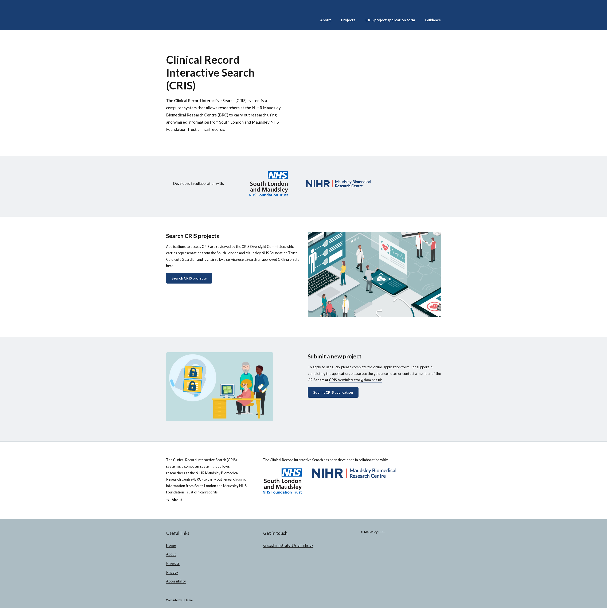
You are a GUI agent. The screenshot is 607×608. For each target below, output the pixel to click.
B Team (188, 600)
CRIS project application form (390, 20)
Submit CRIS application (333, 392)
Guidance (433, 20)
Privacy (172, 572)
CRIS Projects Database (193, 15)
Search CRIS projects (189, 278)
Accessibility (176, 581)
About (325, 20)
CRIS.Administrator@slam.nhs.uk (355, 380)
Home (171, 545)
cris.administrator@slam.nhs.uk (288, 545)
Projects (348, 20)
